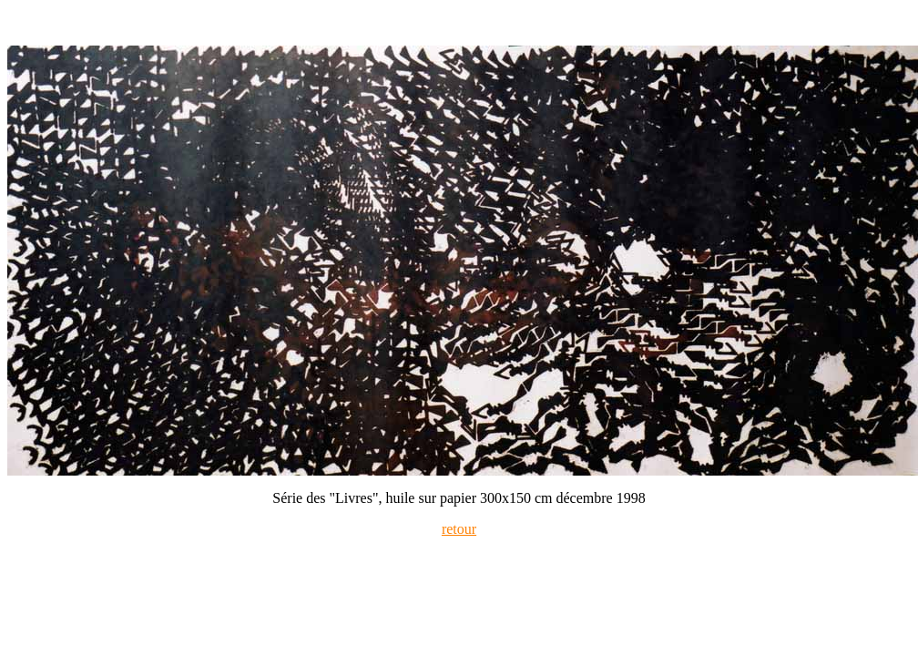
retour (459, 529)
